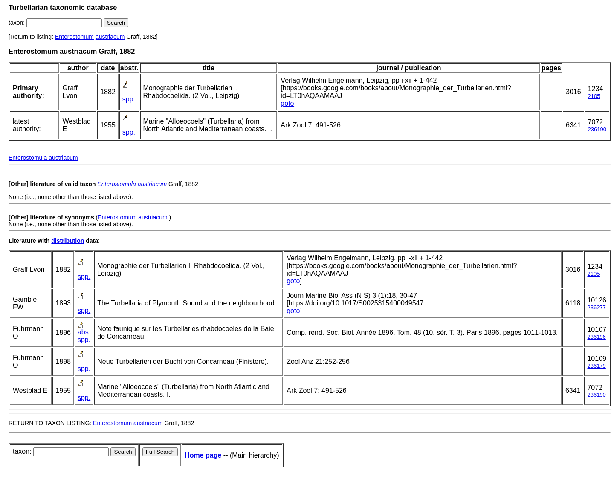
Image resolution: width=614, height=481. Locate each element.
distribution (67, 240)
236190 (597, 129)
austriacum (110, 36)
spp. (128, 99)
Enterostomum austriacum (132, 217)
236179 (596, 366)
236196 (596, 337)
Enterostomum (74, 36)
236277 (596, 307)
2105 (594, 96)
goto (287, 103)
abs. (84, 332)
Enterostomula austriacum (43, 157)
